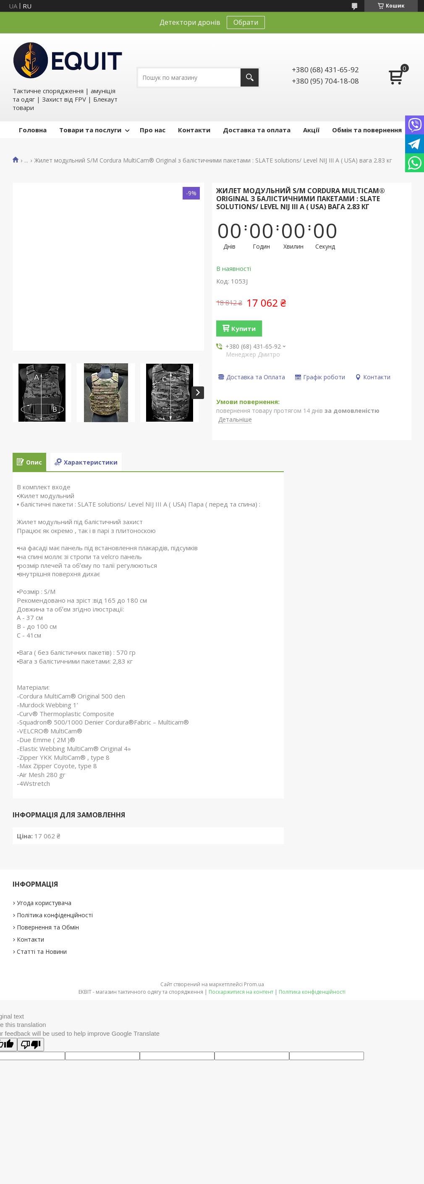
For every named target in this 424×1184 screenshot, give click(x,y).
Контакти (194, 130)
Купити (243, 328)
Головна (33, 130)
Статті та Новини (42, 952)
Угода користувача (44, 903)
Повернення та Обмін (48, 927)
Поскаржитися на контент (241, 991)
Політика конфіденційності (55, 915)
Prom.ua (254, 984)
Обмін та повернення (367, 130)
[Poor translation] (30, 1044)
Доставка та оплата (257, 130)
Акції (311, 130)
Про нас (152, 130)
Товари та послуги (90, 130)
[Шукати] (250, 77)
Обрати (245, 22)
